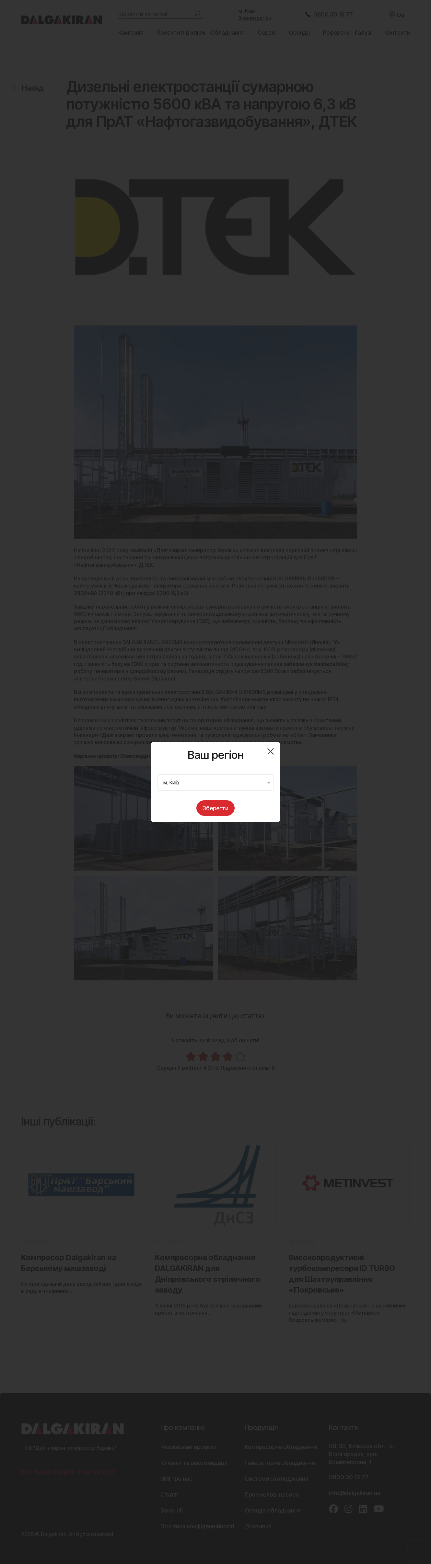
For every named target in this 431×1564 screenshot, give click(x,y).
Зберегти (215, 808)
